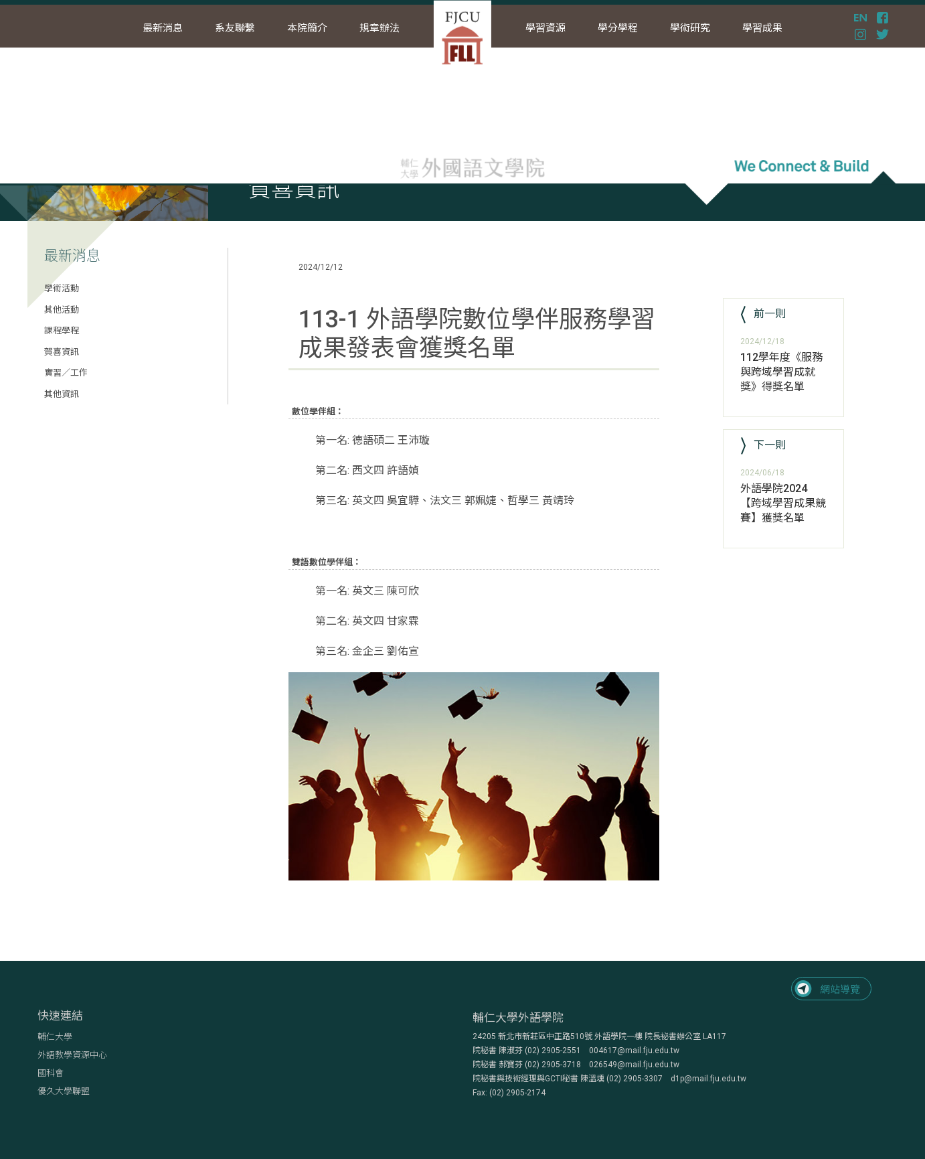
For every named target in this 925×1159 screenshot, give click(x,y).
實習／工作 (66, 373)
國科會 (50, 1073)
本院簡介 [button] (307, 28)
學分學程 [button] (618, 28)
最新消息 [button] (163, 28)
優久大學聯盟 (63, 1091)
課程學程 (61, 330)
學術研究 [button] (690, 28)
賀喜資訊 (61, 352)
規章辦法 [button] (379, 28)
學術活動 (61, 288)
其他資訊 (61, 394)
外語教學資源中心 (72, 1055)
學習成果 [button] (762, 28)
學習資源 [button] (545, 28)
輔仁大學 (54, 1037)
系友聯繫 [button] (235, 28)
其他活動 (61, 310)
